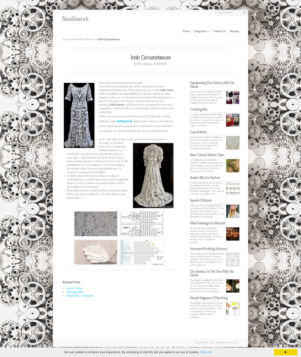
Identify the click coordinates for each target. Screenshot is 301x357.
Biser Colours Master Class (207, 154)
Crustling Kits (198, 109)
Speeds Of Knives (201, 200)
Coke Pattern (198, 132)
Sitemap (234, 31)
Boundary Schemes (83, 39)
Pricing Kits (75, 292)
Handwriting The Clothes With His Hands (212, 84)
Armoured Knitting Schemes (208, 248)
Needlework (75, 19)
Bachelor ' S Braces (80, 295)
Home (66, 39)
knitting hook (124, 121)
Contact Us (219, 31)
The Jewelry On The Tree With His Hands (211, 273)
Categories (201, 31)
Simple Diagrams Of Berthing (209, 297)
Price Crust (75, 288)
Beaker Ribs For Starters (205, 177)
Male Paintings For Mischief (207, 223)
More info (206, 352)
